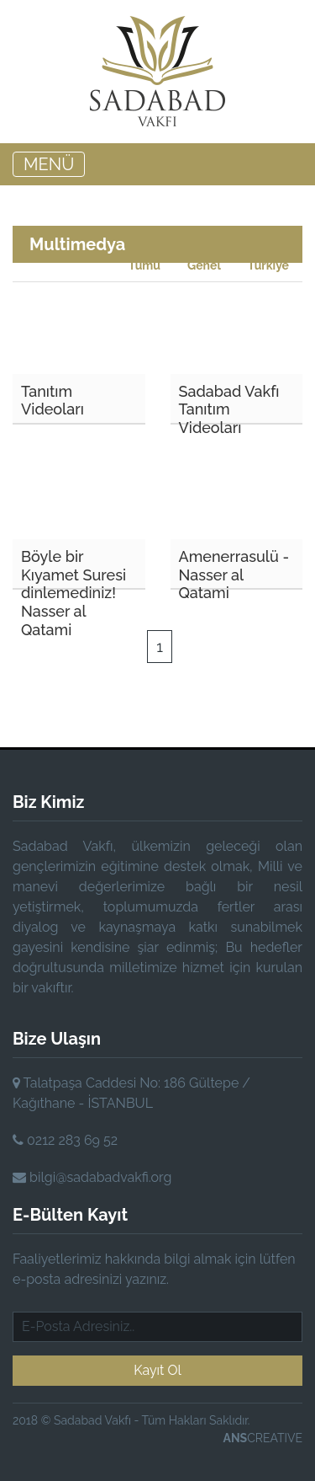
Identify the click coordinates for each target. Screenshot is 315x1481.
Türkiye (268, 265)
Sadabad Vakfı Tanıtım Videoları (229, 403)
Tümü (144, 265)
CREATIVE (262, 1438)
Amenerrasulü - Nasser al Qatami (234, 569)
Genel (204, 265)
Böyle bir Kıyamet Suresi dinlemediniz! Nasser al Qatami (73, 569)
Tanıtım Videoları (52, 400)
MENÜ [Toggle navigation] (49, 164)
